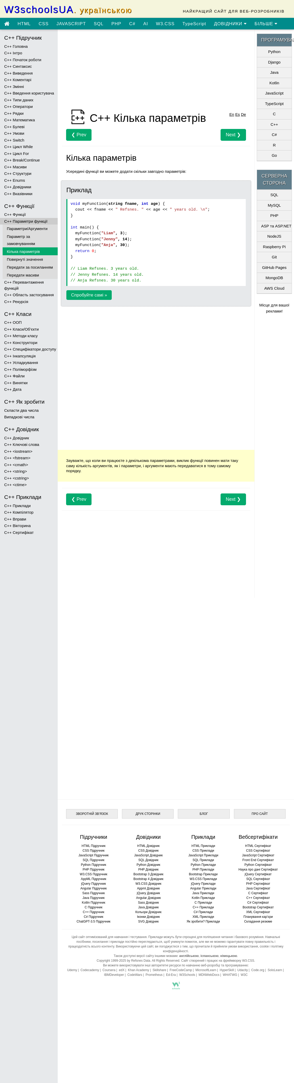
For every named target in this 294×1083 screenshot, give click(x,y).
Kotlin (274, 83)
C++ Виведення (18, 73)
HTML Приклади (203, 846)
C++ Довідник (16, 438)
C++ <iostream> (18, 451)
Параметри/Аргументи (27, 228)
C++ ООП (13, 322)
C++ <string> (15, 471)
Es (237, 114)
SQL (99, 23)
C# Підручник (93, 917)
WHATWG (230, 975)
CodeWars (134, 975)
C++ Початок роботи (22, 60)
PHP (116, 23)
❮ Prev (78, 134)
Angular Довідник (148, 898)
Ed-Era (171, 975)
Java (274, 72)
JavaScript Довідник (148, 855)
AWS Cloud (274, 288)
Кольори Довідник (148, 912)
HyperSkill (227, 970)
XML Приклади (203, 917)
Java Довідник (148, 907)
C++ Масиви (15, 167)
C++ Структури (17, 173)
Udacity (242, 970)
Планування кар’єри (258, 917)
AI (145, 23)
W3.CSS (165, 23)
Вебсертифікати (258, 837)
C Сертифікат (258, 893)
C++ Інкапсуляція (20, 356)
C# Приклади (203, 912)
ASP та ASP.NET (276, 226)
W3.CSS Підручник (93, 874)
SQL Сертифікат (258, 879)
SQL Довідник (148, 860)
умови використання (243, 946)
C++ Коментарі (17, 79)
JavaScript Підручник (93, 855)
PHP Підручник (93, 869)
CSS (44, 23)
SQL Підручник (93, 860)
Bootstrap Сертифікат (258, 907)
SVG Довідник (148, 921)
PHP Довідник (148, 869)
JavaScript (274, 93)
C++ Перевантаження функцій (24, 285)
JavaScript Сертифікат (258, 855)
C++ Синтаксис (18, 66)
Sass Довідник (148, 902)
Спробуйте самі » (89, 295)
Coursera (109, 970)
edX (121, 970)
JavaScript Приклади (203, 855)
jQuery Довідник (148, 893)
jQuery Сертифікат (258, 874)
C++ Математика (19, 120)
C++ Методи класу (21, 336)
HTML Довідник (148, 846)
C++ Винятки (16, 383)
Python (274, 51)
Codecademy (90, 970)
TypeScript (194, 23)
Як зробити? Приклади (203, 921)
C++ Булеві (14, 126)
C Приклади (203, 902)
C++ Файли (14, 376)
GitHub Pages (274, 267)
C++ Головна (16, 46)
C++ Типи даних (18, 100)
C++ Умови (14, 133)
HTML (24, 23)
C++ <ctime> (15, 484)
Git (274, 257)
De (243, 114)
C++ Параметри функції (25, 221)
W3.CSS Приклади (203, 879)
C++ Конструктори (20, 342)
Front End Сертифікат (258, 860)
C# (132, 23)
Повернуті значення (25, 259)
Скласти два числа (21, 410)
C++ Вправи (15, 519)
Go (274, 155)
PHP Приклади (203, 869)
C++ (274, 124)
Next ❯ (233, 134)
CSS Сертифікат (258, 850)
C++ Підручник (93, 912)
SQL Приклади (203, 860)
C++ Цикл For (16, 153)
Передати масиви (23, 275)
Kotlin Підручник (93, 902)
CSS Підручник (94, 850)
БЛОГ (204, 814)
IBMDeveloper (114, 975)
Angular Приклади (203, 888)
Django (274, 62)
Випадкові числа (19, 417)
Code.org (257, 970)
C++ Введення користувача (29, 93)
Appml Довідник (148, 888)
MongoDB (274, 277)
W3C (244, 975)
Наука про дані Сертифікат (258, 869)
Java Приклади (203, 893)
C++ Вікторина (17, 525)
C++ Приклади (17, 505)
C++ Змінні (14, 86)
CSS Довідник (148, 850)
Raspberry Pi (274, 246)
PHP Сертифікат (258, 884)
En (231, 114)
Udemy (72, 970)
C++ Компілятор (19, 512)
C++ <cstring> (16, 478)
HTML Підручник (93, 846)
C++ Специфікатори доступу (30, 349)
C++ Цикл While (18, 146)
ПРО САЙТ (260, 814)
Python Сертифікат (258, 865)
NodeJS (274, 236)
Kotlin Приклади (203, 898)
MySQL (274, 205)
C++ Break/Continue (22, 160)
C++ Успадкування (21, 362)
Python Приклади (203, 865)
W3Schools (187, 975)
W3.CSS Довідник (148, 884)
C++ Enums (14, 180)
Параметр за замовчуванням (21, 240)
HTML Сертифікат (258, 846)
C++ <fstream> (17, 458)
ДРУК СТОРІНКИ (148, 814)
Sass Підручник (93, 893)
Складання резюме (258, 921)
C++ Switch (14, 140)
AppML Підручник (93, 879)
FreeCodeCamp (181, 970)
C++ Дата (13, 389)
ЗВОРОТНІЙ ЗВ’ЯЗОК (92, 814)
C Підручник (94, 907)
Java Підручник (93, 898)
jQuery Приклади (203, 884)
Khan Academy (138, 970)
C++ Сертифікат (19, 532)
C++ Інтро (13, 53)
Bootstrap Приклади (203, 874)
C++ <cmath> (16, 464)
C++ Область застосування (29, 295)
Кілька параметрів (23, 251)
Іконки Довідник (148, 917)
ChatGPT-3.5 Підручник (93, 921)
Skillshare (159, 970)
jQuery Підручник (93, 884)
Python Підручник (93, 865)
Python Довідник (148, 865)
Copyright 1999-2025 (111, 960)
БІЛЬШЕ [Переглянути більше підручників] (266, 23)
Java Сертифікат (258, 888)
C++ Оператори (18, 106)
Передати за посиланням (30, 267)
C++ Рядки (14, 113)
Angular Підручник (93, 888)
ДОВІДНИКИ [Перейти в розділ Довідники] (230, 23)
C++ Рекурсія (16, 301)
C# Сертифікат (258, 902)
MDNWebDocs (209, 975)
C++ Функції (15, 214)
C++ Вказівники (18, 193)
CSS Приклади (203, 850)
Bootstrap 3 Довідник (148, 874)
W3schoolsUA (68, 9)
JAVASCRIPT (71, 23)
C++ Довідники (17, 187)
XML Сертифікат (258, 912)
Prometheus (154, 975)
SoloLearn (275, 970)
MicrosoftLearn (205, 970)
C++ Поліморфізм (20, 369)
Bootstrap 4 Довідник (148, 879)
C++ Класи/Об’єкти (21, 329)
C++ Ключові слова (21, 444)
